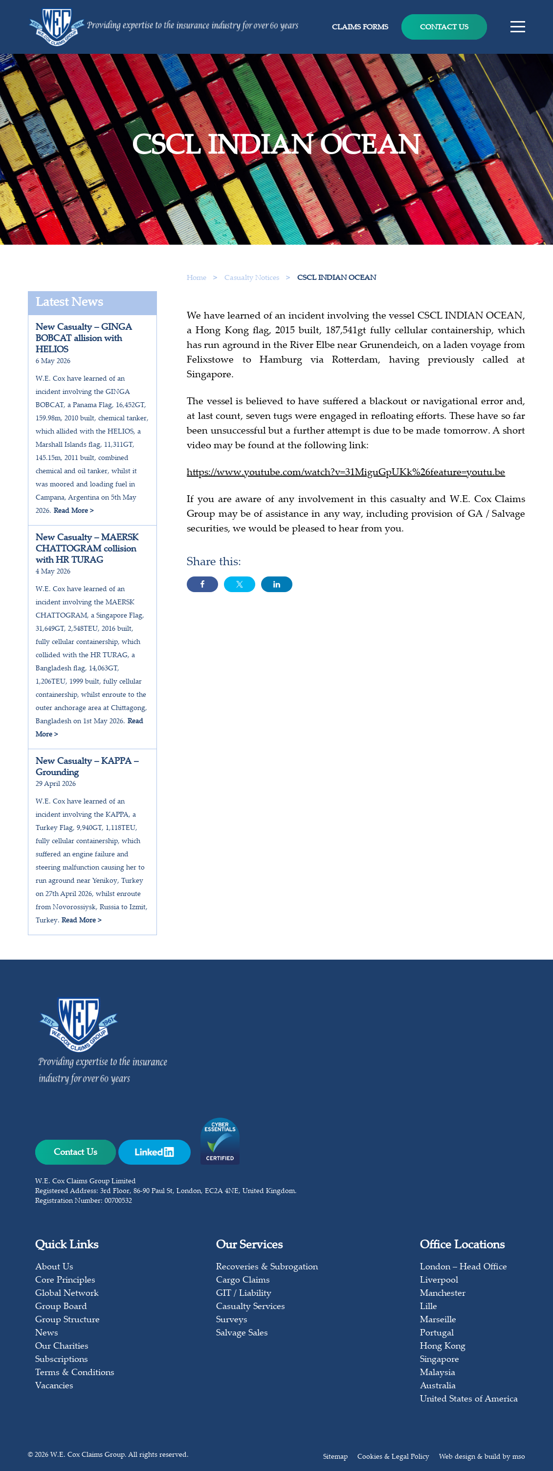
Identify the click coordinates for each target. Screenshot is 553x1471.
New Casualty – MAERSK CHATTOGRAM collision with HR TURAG (87, 549)
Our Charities (61, 1346)
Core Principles (65, 1280)
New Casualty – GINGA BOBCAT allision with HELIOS (84, 339)
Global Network (67, 1293)
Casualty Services (250, 1307)
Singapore (439, 1360)
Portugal (437, 1333)
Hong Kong (442, 1346)
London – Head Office (463, 1267)
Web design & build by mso (482, 1457)
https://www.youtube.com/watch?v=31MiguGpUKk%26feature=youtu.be (346, 477)
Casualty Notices (252, 278)
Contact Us (444, 27)
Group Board (61, 1307)
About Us (54, 1267)
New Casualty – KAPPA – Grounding (87, 768)
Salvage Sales (242, 1333)
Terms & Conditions (74, 1373)
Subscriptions (61, 1360)
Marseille (438, 1320)
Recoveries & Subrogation (267, 1267)
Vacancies (54, 1386)
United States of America (469, 1399)
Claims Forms (360, 27)
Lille (428, 1307)
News (46, 1333)
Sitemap (335, 1457)
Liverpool (439, 1280)
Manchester (442, 1293)
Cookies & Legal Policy (393, 1457)
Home (196, 278)
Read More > (73, 511)
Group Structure (67, 1320)
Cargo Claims (243, 1280)
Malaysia (437, 1373)
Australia (438, 1386)
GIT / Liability (243, 1293)
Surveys (231, 1320)
